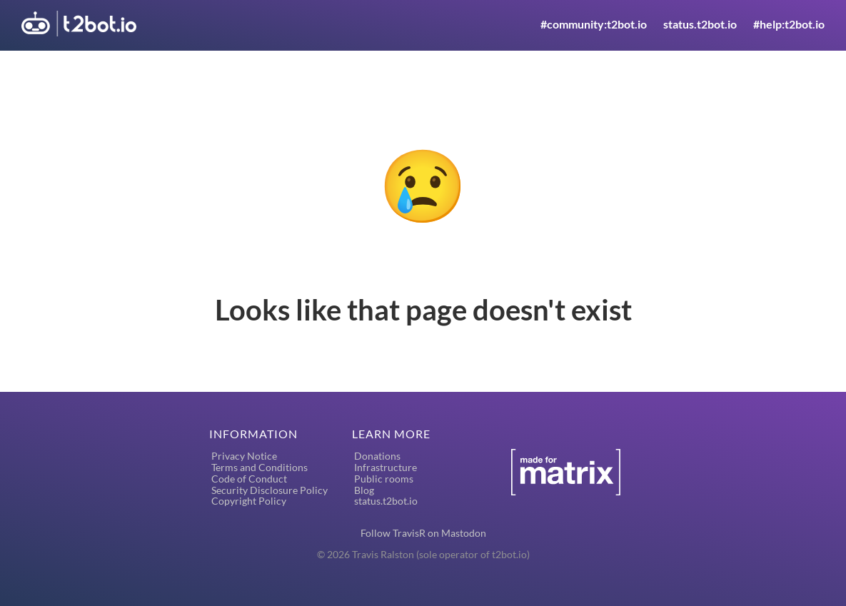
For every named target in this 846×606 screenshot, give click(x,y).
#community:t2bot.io (593, 24)
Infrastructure (385, 467)
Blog (364, 490)
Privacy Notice (244, 456)
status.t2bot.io (700, 24)
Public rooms (383, 479)
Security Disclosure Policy (269, 490)
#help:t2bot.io (789, 24)
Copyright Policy (248, 501)
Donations (377, 456)
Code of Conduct (249, 479)
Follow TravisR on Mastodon (423, 533)
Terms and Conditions (259, 467)
